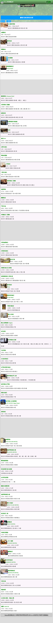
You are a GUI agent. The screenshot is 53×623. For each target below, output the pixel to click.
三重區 (9, 21)
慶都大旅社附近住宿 (26, 17)
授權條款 (45, 615)
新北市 (3, 21)
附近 (49, 2)
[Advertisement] (26, 11)
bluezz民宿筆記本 (7, 2)
